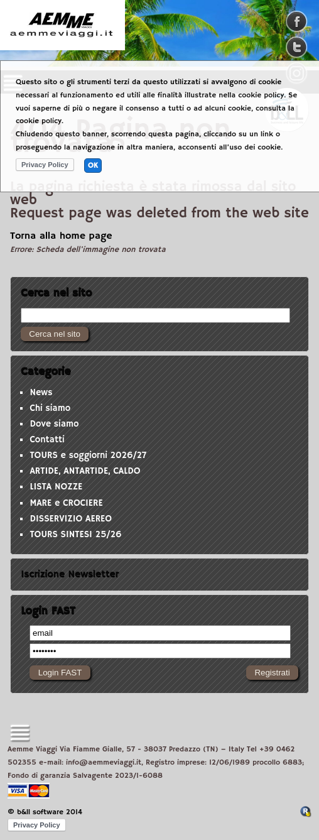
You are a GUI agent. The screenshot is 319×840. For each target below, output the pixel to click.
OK (93, 165)
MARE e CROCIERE (66, 503)
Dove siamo (54, 424)
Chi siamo (50, 408)
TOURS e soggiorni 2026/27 (88, 455)
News (41, 392)
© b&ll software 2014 (45, 812)
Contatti (47, 439)
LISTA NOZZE (56, 487)
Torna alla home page (61, 236)
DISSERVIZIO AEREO (71, 519)
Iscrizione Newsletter (70, 574)
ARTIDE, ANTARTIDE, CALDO (85, 471)
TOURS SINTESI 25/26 (75, 534)
